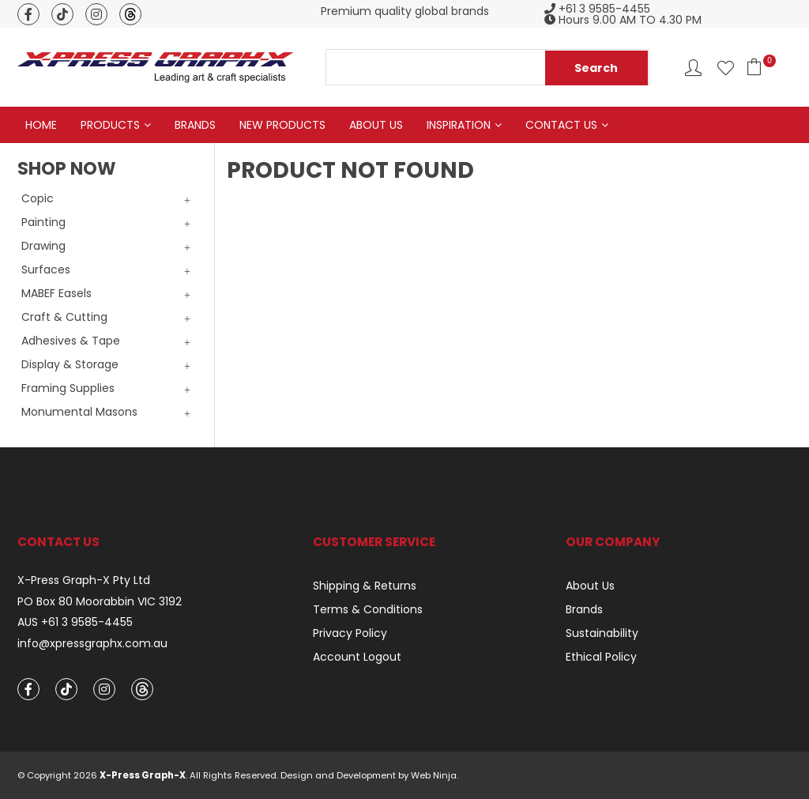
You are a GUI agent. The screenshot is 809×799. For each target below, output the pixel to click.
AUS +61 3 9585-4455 (75, 623)
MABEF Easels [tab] (56, 293)
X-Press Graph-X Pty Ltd (83, 580)
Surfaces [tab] (45, 269)
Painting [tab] (43, 222)
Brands (195, 125)
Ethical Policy (601, 657)
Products (110, 125)
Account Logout (357, 657)
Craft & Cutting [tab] (64, 317)
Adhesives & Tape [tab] (70, 341)
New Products (282, 125)
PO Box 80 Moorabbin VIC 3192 (99, 602)
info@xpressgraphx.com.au (92, 643)
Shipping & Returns (364, 586)
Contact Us (561, 125)
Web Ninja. (434, 775)
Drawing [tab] (43, 246)
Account (693, 67)
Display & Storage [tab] (70, 364)
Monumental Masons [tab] (79, 412)
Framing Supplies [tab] (68, 388)
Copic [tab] (37, 198)
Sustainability (602, 633)
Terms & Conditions (368, 609)
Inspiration (459, 125)
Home (41, 125)
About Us (376, 125)
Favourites (725, 67)
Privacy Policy (350, 633)
